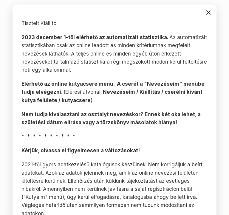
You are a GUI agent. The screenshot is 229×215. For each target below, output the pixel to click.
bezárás (208, 12)
